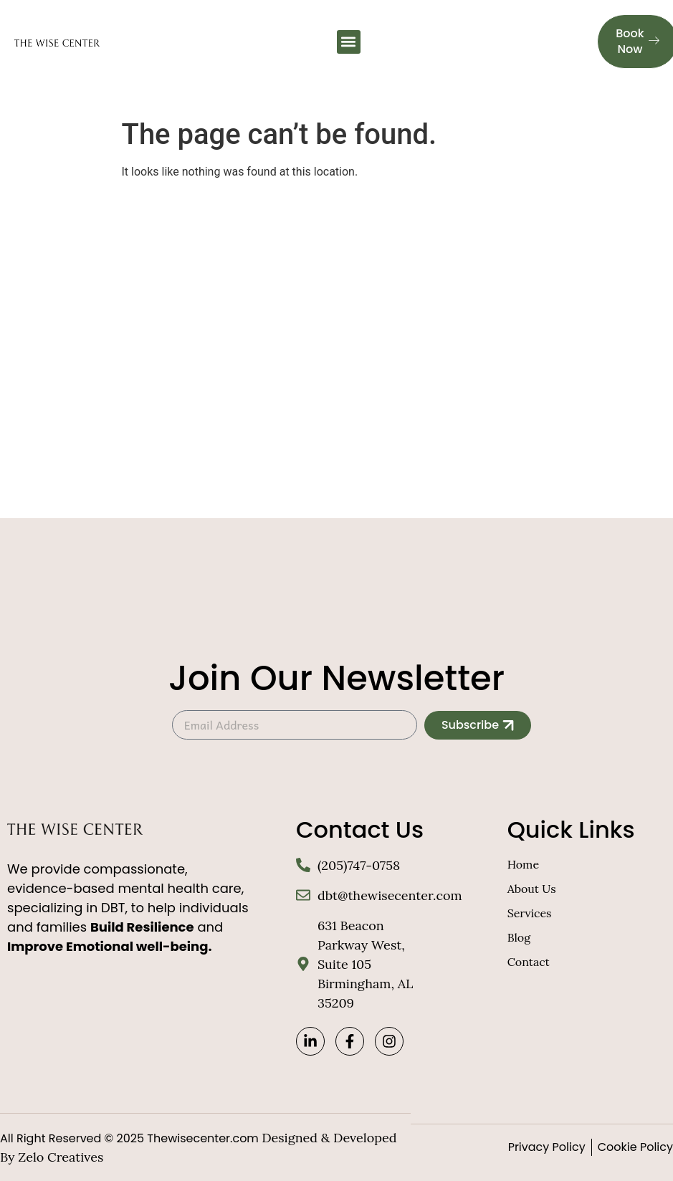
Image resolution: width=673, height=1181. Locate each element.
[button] (349, 42)
